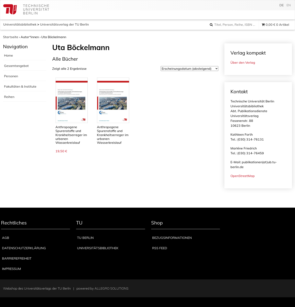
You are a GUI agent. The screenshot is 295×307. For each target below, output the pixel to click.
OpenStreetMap (242, 176)
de (281, 5)
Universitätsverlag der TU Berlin (64, 24)
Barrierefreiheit (17, 258)
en (289, 5)
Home (8, 55)
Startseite (10, 37)
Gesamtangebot (16, 66)
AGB (5, 238)
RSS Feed (159, 248)
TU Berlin (85, 238)
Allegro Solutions (111, 288)
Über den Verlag (242, 62)
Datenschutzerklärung (24, 248)
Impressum (11, 269)
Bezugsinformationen (172, 238)
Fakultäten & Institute (20, 86)
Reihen (9, 97)
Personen (11, 76)
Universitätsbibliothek (19, 24)
